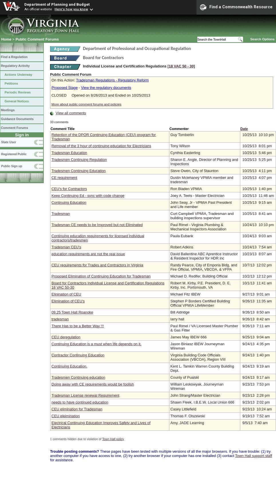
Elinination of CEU (66, 294)
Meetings (8, 110)
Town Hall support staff (253, 456)
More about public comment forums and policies (86, 104)
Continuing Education (68, 202)
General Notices (17, 101)
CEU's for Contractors (69, 189)
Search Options (262, 39)
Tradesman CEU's (66, 247)
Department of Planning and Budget (57, 4)
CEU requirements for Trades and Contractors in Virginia (97, 265)
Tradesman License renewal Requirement (85, 395)
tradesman (60, 319)
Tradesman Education (69, 153)
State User (8, 142)
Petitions (11, 83)
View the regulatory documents (106, 87)
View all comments (71, 113)
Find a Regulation (14, 57)
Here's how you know (71, 9)
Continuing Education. (69, 366)
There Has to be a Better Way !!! (77, 326)
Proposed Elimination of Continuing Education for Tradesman (100, 276)
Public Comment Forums (37, 39)
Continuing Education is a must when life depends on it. (96, 344)
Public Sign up (11, 166)
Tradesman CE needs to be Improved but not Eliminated (97, 225)
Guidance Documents (17, 119)
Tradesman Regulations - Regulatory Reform (112, 80)
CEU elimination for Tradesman (76, 409)
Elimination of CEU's (68, 301)
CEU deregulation (65, 337)
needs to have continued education (79, 402)
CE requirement (64, 177)
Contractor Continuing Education (77, 355)
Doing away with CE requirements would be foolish (92, 384)
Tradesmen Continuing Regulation (79, 159)
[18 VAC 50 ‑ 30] (181, 66)
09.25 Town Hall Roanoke (72, 312)
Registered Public (14, 154)
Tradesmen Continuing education (78, 377)
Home (6, 39)
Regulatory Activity (15, 65)
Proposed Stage (64, 87)
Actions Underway (18, 74)
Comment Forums (14, 127)
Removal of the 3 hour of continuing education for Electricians (101, 146)
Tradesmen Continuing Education (78, 171)
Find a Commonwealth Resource (236, 7)
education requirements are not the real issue (88, 254)
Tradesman (60, 213)
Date (244, 129)
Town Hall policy (113, 439)
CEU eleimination (65, 416)
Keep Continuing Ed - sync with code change (87, 195)
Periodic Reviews (18, 92)
